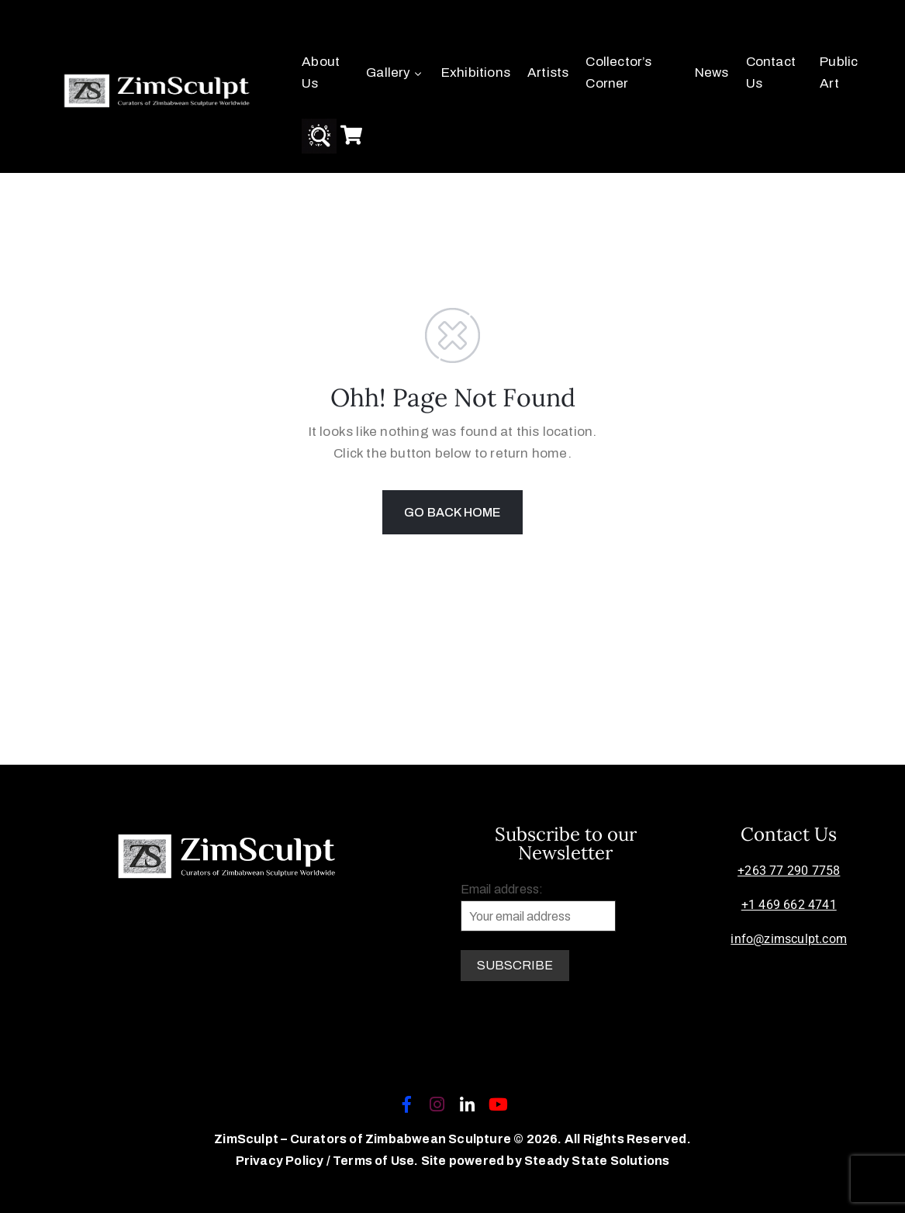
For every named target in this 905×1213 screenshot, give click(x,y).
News (712, 72)
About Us (321, 72)
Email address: (538, 907)
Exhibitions (475, 72)
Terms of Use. (376, 1160)
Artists (547, 72)
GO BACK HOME (452, 512)
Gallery (395, 72)
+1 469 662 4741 (789, 904)
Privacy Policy (281, 1160)
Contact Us (771, 72)
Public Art (839, 72)
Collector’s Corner (618, 72)
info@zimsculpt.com (789, 938)
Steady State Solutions (596, 1160)
